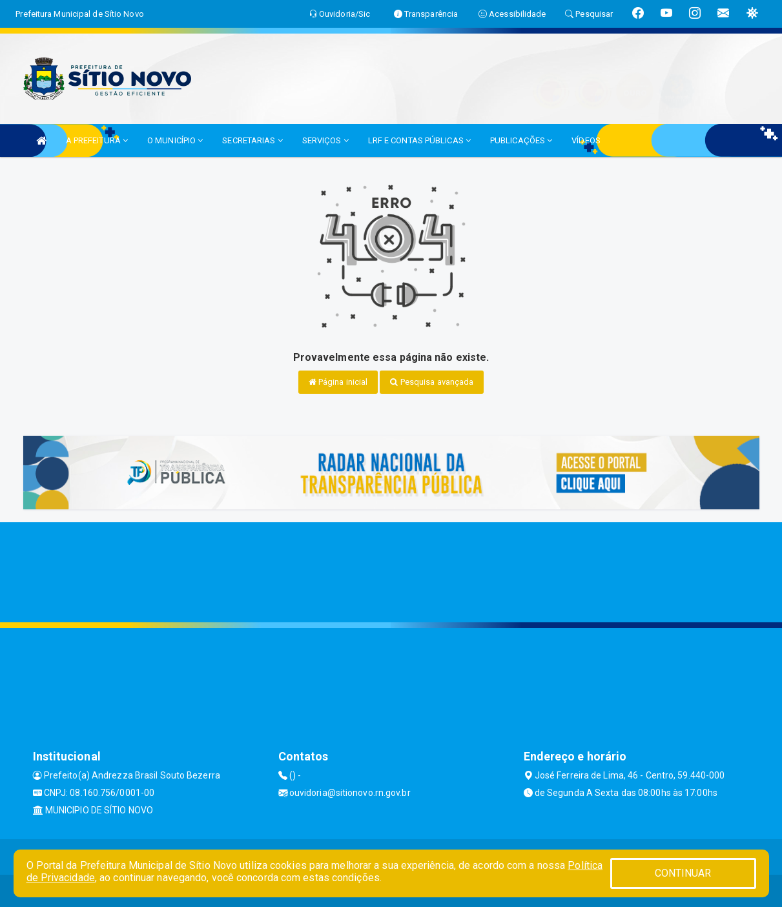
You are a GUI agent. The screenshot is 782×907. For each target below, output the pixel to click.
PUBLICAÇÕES (521, 140)
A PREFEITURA (97, 140)
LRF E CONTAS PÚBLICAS (419, 140)
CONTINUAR (683, 873)
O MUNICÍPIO (175, 140)
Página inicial (338, 382)
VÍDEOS (586, 140)
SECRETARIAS (252, 140)
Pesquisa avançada (431, 382)
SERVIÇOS (325, 140)
